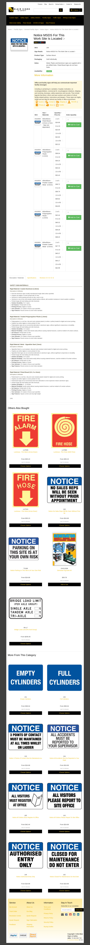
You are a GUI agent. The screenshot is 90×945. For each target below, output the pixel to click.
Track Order (13, 911)
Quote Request (14, 920)
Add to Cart (74, 125)
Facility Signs (46, 18)
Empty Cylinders (25, 699)
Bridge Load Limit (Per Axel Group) (25, 629)
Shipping (63, 102)
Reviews (47, 278)
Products (40, 4)
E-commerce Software (73, 940)
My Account (13, 907)
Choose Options (25, 466)
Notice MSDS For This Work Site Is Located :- (64, 29)
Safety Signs (24, 18)
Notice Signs (44, 29)
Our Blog (29, 911)
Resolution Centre (15, 916)
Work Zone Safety (15, 23)
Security (72, 102)
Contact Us (69, 4)
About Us (51, 4)
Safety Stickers (35, 18)
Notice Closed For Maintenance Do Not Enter (64, 876)
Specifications (31, 278)
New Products (50, 23)
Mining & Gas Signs (69, 18)
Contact (51, 102)
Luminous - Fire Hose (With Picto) (64, 452)
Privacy (41, 105)
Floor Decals (27, 23)
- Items (74, 10)
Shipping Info (77, 4)
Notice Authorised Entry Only (25, 876)
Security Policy (48, 922)
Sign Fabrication (32, 920)
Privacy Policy (48, 913)
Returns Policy (48, 918)
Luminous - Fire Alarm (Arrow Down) (25, 452)
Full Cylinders (64, 699)
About (52, 105)
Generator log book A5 (64, 570)
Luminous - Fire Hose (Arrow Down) (25, 511)
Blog (45, 4)
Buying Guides (59, 4)
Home (10, 29)
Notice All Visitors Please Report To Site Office (64, 817)
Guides (60, 105)
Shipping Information (30, 925)
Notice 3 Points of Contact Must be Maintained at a (25, 758)
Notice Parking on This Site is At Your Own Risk (25, 570)
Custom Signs (13, 18)
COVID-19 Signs (38, 23)
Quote (41, 102)
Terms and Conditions (47, 908)
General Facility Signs (31, 29)
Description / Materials (17, 278)
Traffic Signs (57, 18)
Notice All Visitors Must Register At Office (26, 817)
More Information (44, 75)
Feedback (12, 924)
